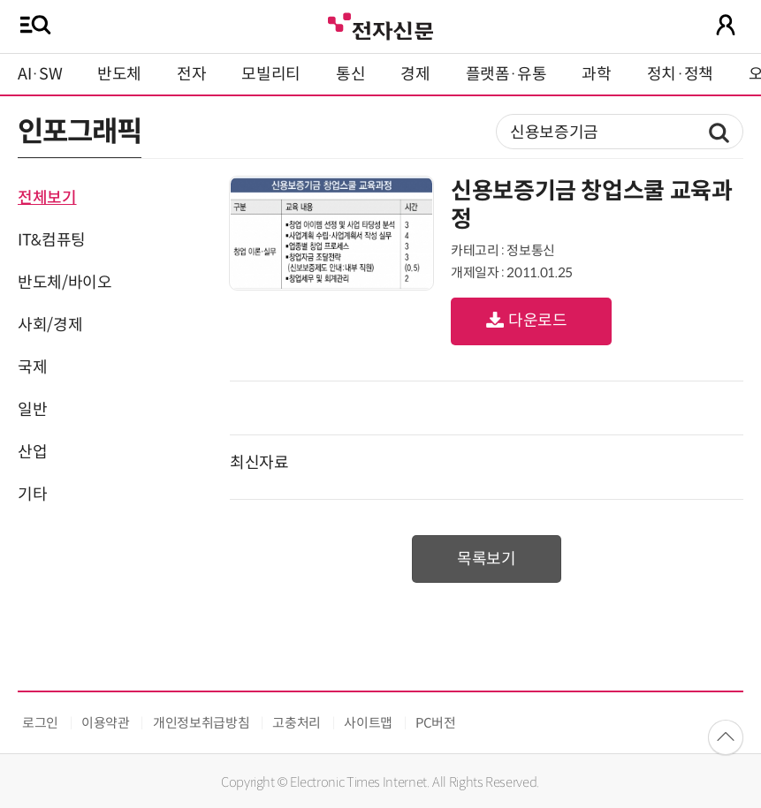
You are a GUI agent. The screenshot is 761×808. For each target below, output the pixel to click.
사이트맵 (368, 722)
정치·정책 (680, 74)
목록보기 (486, 559)
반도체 (119, 74)
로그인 (40, 722)
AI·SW (40, 74)
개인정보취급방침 (201, 722)
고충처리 (296, 722)
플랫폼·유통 (506, 74)
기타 (32, 494)
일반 (32, 409)
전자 (191, 74)
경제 (415, 74)
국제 (32, 367)
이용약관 (105, 722)
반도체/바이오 (64, 282)
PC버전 (435, 722)
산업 (32, 452)
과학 (596, 74)
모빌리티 (271, 74)
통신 (350, 74)
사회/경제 (50, 325)
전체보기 (47, 198)
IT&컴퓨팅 (52, 240)
